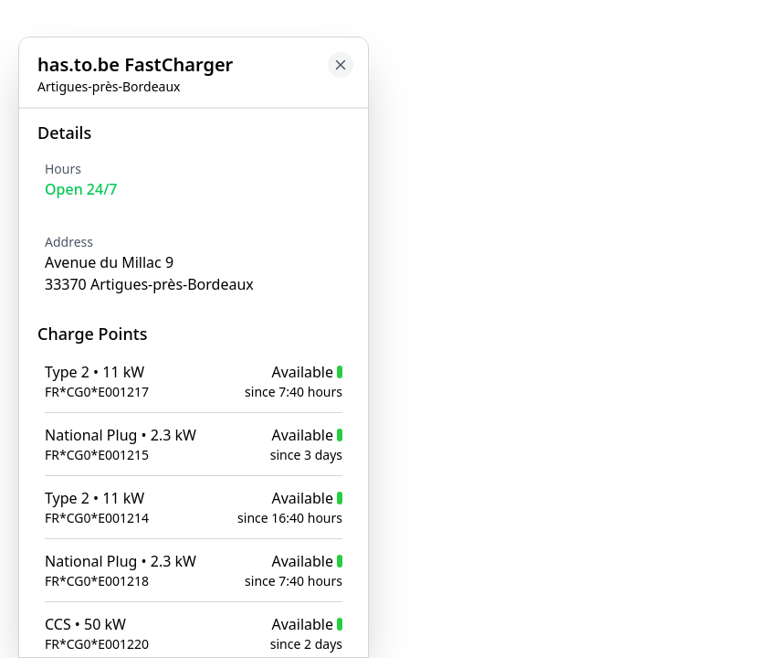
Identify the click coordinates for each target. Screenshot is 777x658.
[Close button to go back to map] (340, 65)
